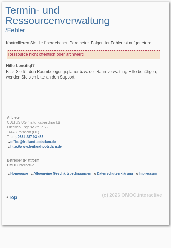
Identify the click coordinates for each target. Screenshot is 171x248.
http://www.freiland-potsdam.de (36, 146)
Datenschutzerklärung (115, 173)
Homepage (19, 173)
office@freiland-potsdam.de (33, 142)
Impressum (148, 173)
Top (13, 197)
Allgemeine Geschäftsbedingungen (62, 173)
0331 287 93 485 (30, 137)
